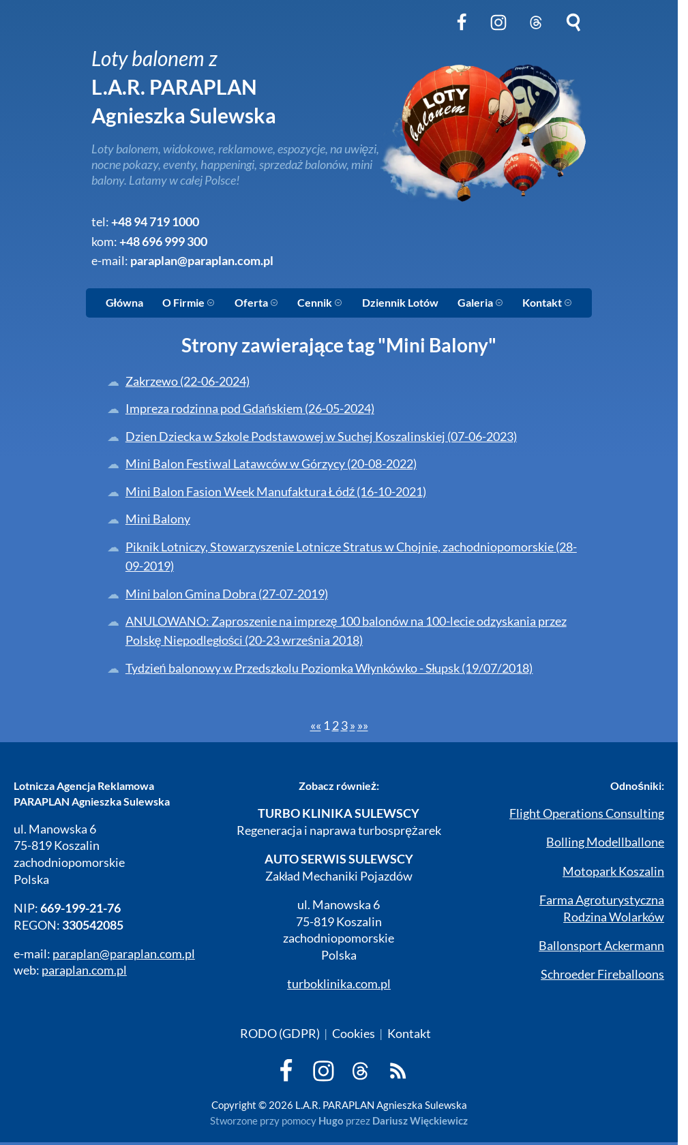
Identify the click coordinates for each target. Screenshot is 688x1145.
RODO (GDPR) (280, 1033)
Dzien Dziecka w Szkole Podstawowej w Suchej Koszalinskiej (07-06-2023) (321, 436)
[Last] (362, 725)
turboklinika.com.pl (339, 984)
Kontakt (547, 302)
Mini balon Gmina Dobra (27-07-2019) (226, 594)
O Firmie (188, 302)
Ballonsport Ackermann (601, 945)
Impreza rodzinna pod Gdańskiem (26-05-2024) (249, 408)
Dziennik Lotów (400, 302)
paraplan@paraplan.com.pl (201, 261)
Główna (124, 302)
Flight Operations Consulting (586, 813)
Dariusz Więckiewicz (420, 1120)
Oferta (256, 302)
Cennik (319, 302)
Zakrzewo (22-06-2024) (187, 381)
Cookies (353, 1033)
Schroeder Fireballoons (602, 974)
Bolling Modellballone (605, 842)
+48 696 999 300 (163, 241)
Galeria (480, 302)
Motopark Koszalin (613, 871)
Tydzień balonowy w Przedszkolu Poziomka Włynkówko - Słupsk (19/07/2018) (329, 668)
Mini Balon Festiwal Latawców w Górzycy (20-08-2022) (271, 464)
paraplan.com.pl (84, 970)
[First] (315, 725)
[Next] (352, 725)
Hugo (331, 1120)
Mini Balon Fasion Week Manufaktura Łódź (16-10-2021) (276, 492)
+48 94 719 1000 (155, 222)
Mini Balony (157, 519)
